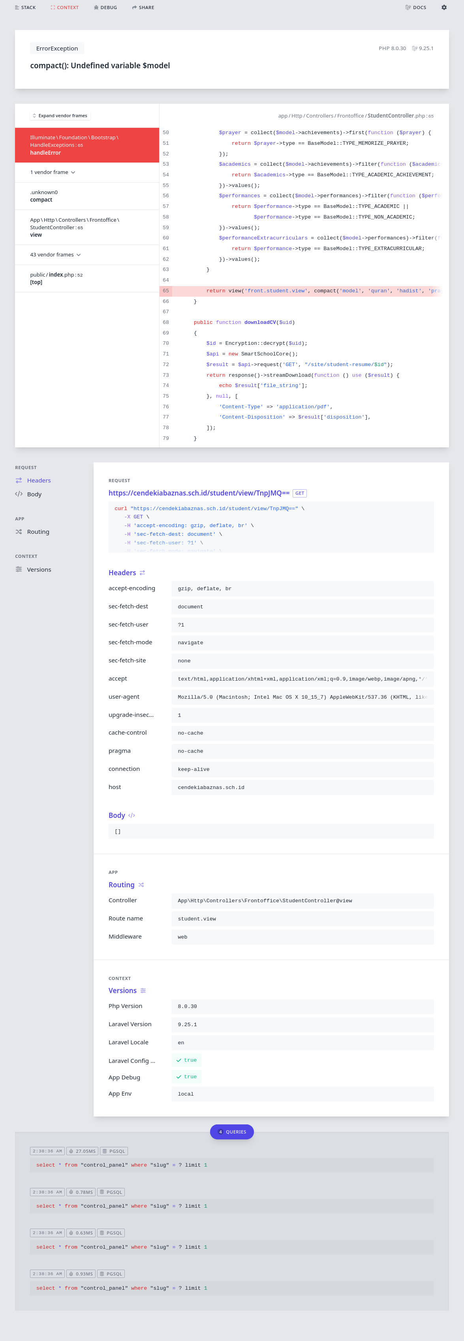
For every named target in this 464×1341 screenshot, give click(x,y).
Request (26, 467)
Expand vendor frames (60, 115)
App (19, 519)
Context (26, 556)
